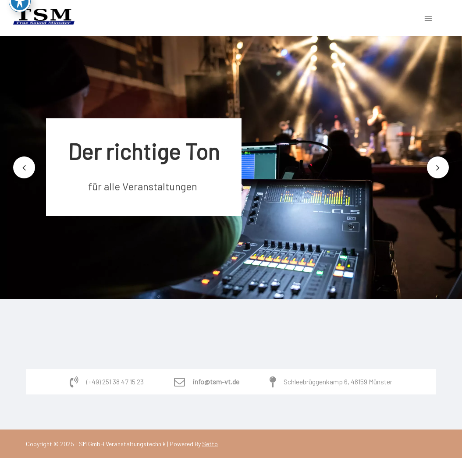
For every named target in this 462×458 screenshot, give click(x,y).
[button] (24, 167)
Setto (210, 443)
